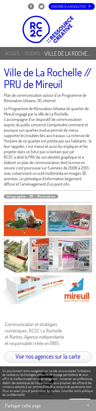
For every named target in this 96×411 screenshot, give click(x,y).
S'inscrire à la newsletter (68, 6)
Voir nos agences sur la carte (48, 356)
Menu (10, 6)
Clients (32, 53)
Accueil (12, 53)
